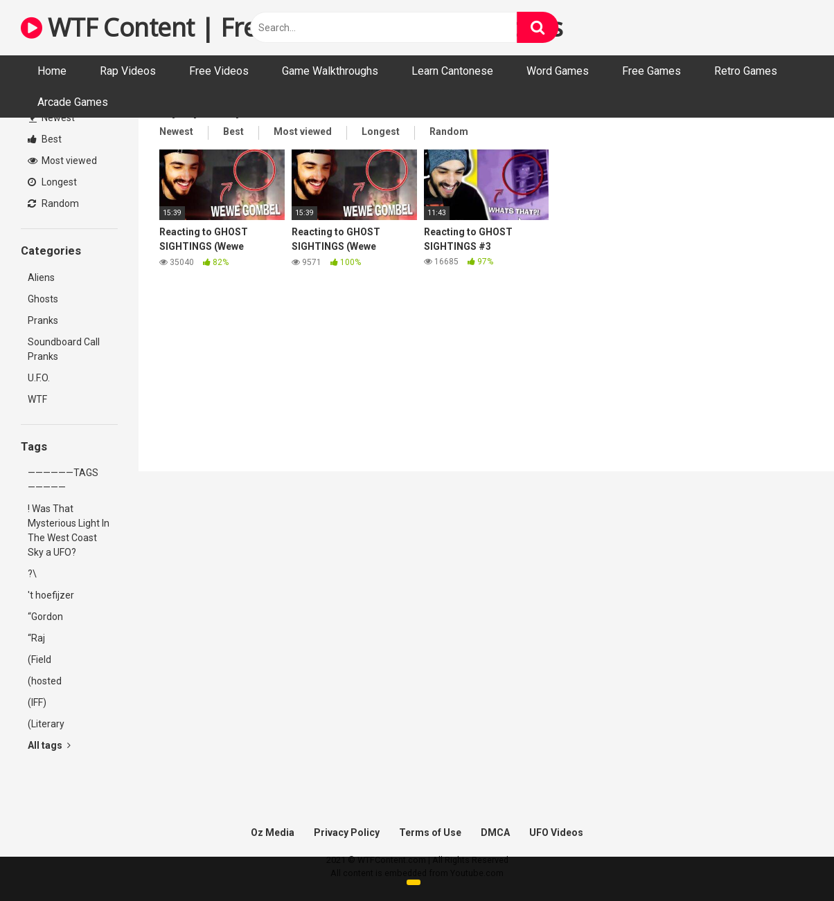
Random (53, 203)
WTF (37, 399)
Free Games (651, 71)
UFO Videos (556, 832)
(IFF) (37, 702)
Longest (52, 182)
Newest (52, 117)
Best (45, 139)
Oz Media (272, 832)
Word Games (557, 71)
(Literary (46, 723)
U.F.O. (39, 377)
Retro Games (745, 71)
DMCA (495, 832)
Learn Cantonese (452, 71)
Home (51, 71)
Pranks (43, 320)
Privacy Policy (347, 832)
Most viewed (62, 160)
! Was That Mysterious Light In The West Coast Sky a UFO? (68, 530)
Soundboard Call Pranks (64, 349)
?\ (32, 573)
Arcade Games (72, 102)
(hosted (45, 680)
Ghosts (43, 298)
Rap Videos (128, 71)
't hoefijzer (51, 595)
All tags (49, 745)
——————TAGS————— (63, 480)
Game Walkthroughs (330, 71)
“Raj (36, 638)
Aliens (41, 277)
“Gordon (45, 616)
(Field (39, 659)
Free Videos (219, 71)
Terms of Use (430, 832)
